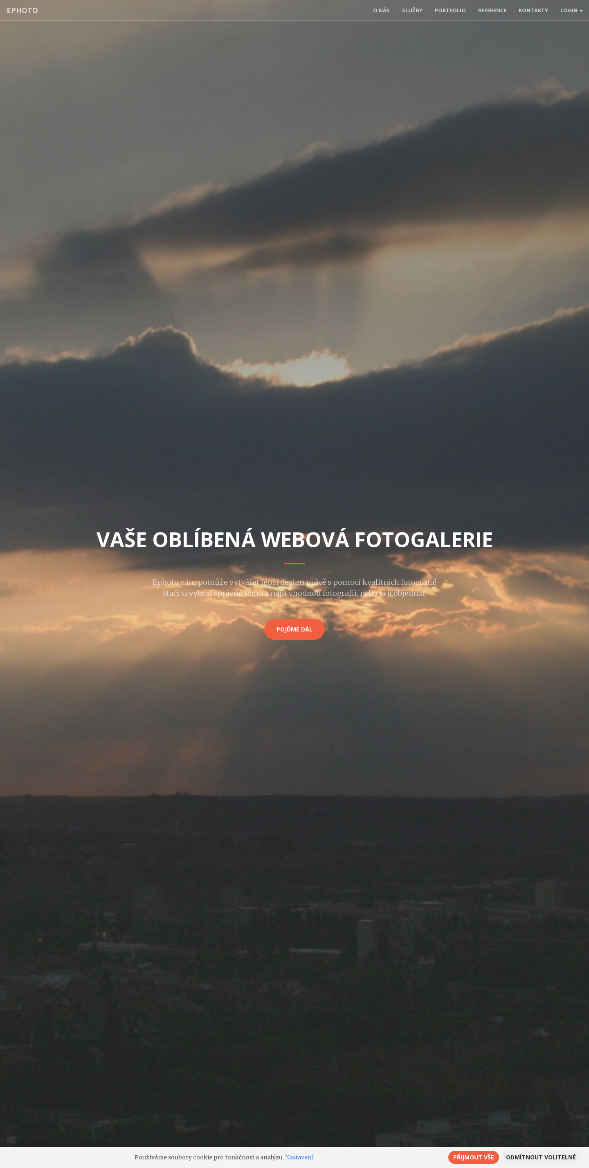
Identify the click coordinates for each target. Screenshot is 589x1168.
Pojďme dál (294, 629)
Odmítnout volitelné (541, 1157)
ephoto (22, 10)
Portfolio (450, 10)
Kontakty (533, 10)
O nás (381, 10)
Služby (412, 10)
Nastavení (299, 1157)
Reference (492, 10)
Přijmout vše (473, 1157)
